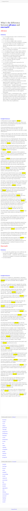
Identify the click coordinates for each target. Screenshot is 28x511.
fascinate (4, 420)
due (3, 482)
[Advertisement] (14, 11)
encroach (5, 27)
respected (4, 478)
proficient (4, 427)
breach (3, 468)
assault (3, 421)
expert (3, 445)
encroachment (5, 494)
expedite (4, 447)
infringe (4, 492)
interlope (4, 466)
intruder (4, 464)
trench (3, 502)
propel (3, 451)
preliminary (5, 433)
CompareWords (5, 1)
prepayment (5, 439)
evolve (3, 437)
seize (3, 490)
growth (4, 455)
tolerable (4, 429)
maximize (4, 435)
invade (3, 476)
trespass (4, 500)
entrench (4, 496)
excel (3, 423)
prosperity (4, 457)
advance (12, 25)
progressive (5, 431)
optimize (4, 453)
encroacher (4, 480)
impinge (4, 498)
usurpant (4, 472)
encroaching (5, 474)
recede (3, 441)
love (3, 443)
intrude (4, 486)
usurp (3, 470)
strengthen (4, 449)
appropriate (5, 488)
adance (4, 425)
